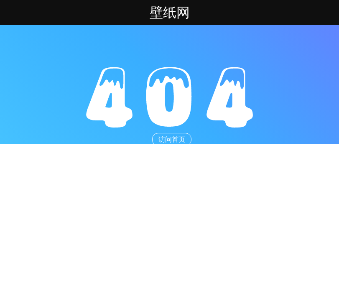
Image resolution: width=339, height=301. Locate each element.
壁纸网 (170, 12)
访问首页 (171, 139)
